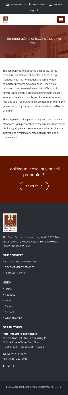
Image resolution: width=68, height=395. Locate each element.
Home (8, 289)
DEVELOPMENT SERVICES (19, 267)
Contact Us (34, 186)
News (8, 300)
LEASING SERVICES (16, 273)
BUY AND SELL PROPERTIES (20, 261)
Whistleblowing (13, 318)
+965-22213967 (39, 4)
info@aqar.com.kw (18, 4)
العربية (34, 10)
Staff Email (58, 4)
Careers (9, 306)
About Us (10, 294)
